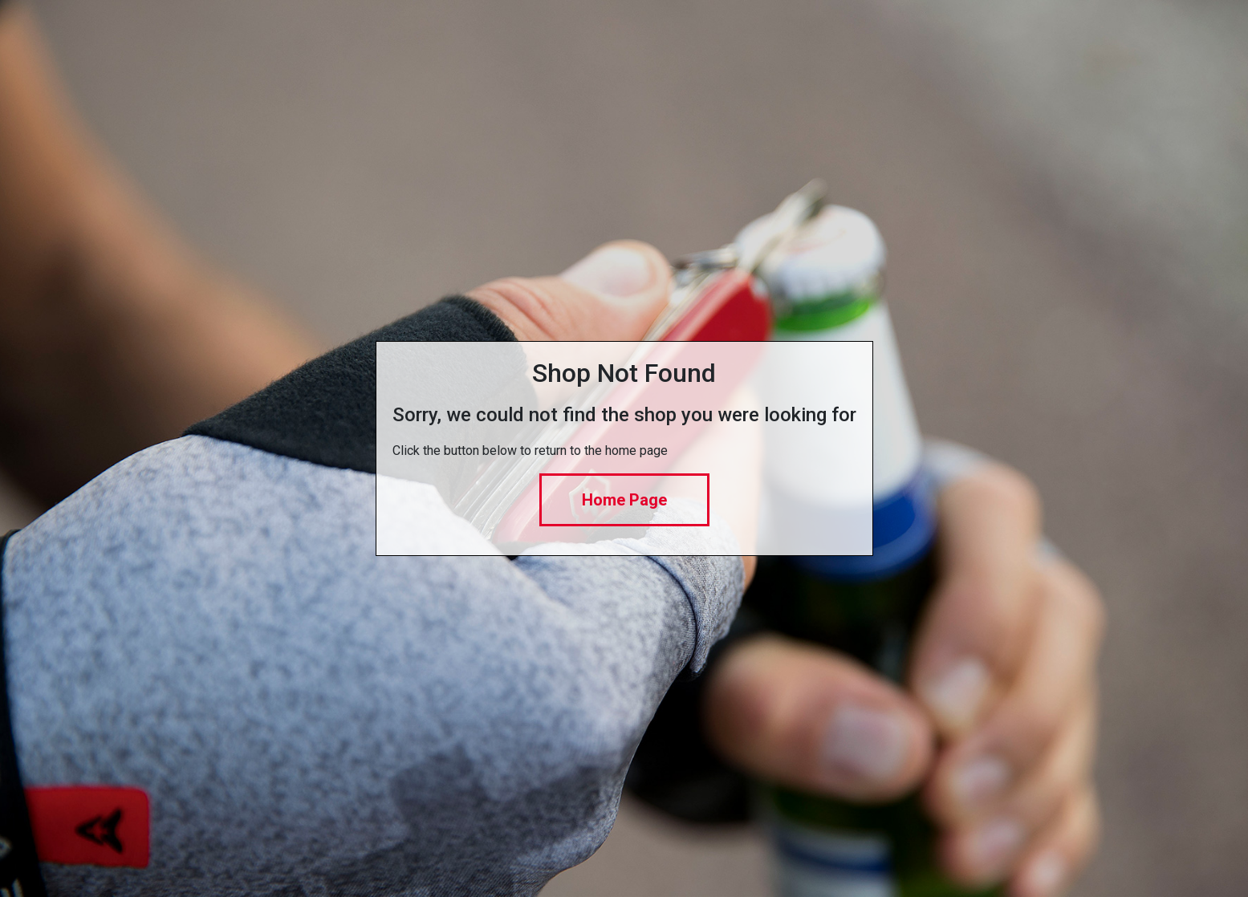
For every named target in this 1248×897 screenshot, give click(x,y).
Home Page (624, 499)
